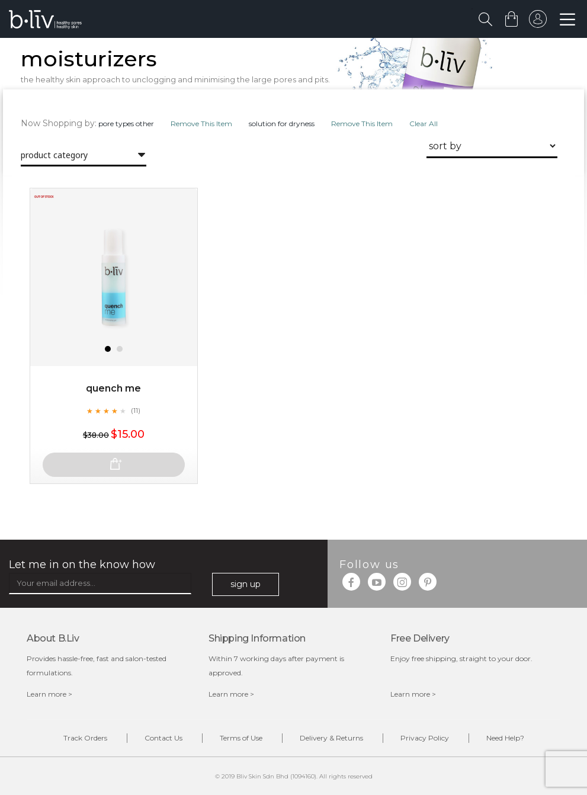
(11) (135, 410)
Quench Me (113, 388)
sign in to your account (538, 22)
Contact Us (163, 737)
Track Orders (85, 737)
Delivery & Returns (331, 737)
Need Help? (505, 737)
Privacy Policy (424, 737)
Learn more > (49, 694)
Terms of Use (241, 737)
